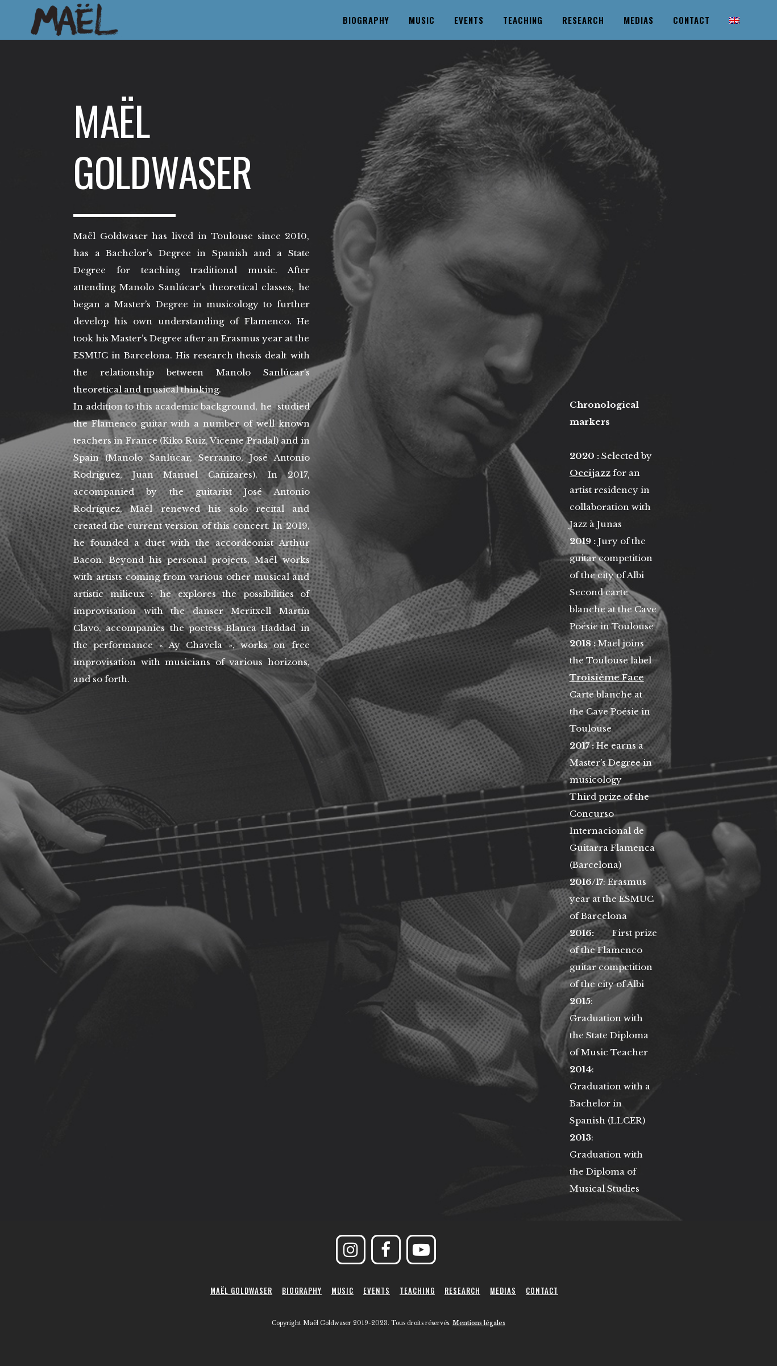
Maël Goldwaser (241, 1290)
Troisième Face (607, 677)
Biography (302, 1290)
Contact (542, 1290)
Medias (503, 1290)
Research (462, 1290)
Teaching (417, 1290)
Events (376, 1290)
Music (342, 1290)
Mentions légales (478, 1323)
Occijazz (590, 472)
